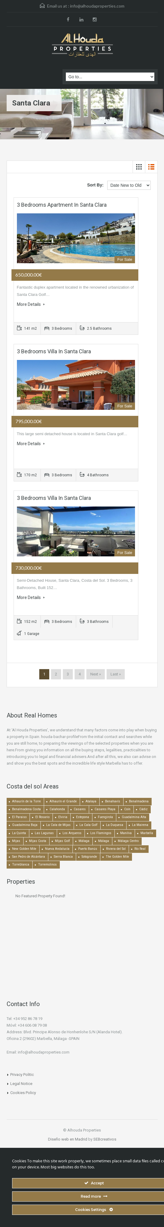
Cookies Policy (23, 1092)
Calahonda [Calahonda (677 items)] (57, 809)
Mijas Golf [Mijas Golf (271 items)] (62, 841)
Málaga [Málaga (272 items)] (103, 841)
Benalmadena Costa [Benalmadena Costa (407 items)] (26, 809)
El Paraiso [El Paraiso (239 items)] (19, 817)
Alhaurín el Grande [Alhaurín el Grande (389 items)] (63, 801)
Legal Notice (21, 1083)
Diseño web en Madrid (67, 1139)
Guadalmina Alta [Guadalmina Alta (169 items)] (134, 817)
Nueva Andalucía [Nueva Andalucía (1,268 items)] (57, 848)
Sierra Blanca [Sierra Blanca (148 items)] (63, 856)
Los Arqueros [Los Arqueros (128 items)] (72, 833)
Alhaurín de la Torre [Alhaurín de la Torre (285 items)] (26, 801)
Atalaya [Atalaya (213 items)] (90, 801)
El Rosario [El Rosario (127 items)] (42, 817)
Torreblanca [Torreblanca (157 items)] (20, 864)
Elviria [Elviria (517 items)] (62, 817)
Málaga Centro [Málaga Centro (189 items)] (128, 841)
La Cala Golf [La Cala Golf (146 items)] (88, 825)
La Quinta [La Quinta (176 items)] (19, 833)
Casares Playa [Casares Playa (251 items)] (105, 809)
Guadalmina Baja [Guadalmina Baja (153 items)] (24, 825)
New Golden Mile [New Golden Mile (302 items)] (24, 848)
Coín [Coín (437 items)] (127, 809)
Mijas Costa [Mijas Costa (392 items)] (37, 841)
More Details (31, 304)
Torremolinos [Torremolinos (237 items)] (47, 864)
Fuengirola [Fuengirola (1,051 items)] (105, 817)
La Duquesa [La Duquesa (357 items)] (114, 825)
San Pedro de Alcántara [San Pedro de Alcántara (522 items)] (28, 856)
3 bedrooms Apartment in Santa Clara (62, 205)
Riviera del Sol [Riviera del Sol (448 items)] (116, 848)
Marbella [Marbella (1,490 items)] (146, 833)
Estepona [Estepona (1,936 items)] (82, 817)
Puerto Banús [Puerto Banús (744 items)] (87, 848)
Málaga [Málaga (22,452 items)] (84, 841)
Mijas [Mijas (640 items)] (16, 841)
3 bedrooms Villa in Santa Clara (54, 351)
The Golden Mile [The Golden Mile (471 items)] (117, 856)
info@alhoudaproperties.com (97, 5)
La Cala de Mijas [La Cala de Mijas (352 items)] (58, 825)
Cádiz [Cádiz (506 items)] (143, 809)
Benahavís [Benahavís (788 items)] (112, 801)
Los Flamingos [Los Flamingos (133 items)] (100, 833)
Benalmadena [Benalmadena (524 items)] (139, 801)
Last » (116, 674)
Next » (95, 674)
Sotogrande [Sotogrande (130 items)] (89, 856)
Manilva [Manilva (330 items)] (126, 833)
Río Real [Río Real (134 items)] (140, 848)
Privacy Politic (22, 1074)
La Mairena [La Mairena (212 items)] (140, 825)
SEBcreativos (104, 1139)
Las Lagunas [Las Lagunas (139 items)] (44, 833)
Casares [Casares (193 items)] (80, 809)
